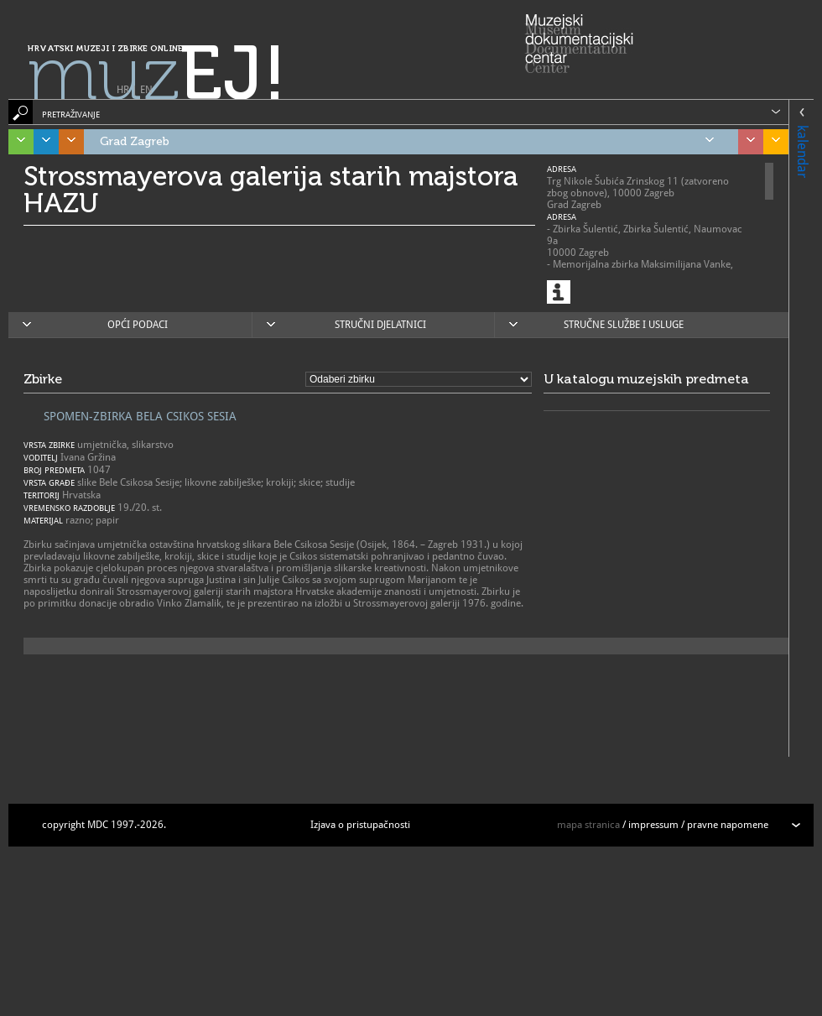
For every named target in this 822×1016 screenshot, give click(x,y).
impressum (653, 825)
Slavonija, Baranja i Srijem (771, 141)
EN (146, 90)
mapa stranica (588, 825)
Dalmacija (42, 141)
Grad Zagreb (407, 141)
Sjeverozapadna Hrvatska (746, 141)
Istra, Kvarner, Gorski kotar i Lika (16, 141)
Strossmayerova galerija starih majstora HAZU (270, 189)
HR (123, 90)
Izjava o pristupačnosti (360, 825)
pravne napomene (727, 825)
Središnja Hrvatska (67, 141)
